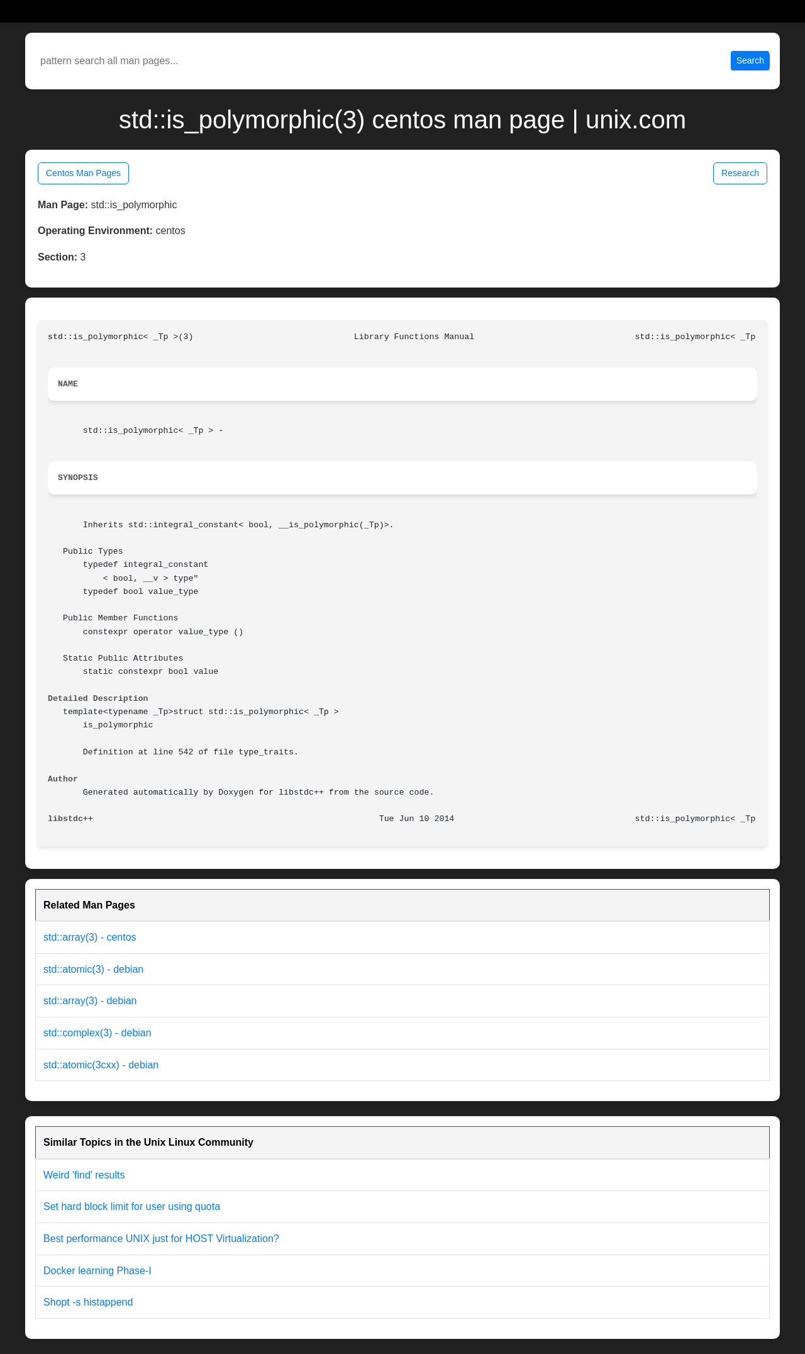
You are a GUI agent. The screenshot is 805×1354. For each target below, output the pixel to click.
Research (740, 173)
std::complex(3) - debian (97, 1032)
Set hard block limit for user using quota (131, 1206)
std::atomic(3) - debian (93, 969)
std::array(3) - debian (90, 1000)
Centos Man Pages (83, 173)
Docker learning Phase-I (97, 1270)
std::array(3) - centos (89, 937)
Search (750, 60)
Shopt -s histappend (88, 1302)
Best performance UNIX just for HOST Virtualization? (161, 1238)
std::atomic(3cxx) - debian (100, 1065)
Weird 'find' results (84, 1175)
